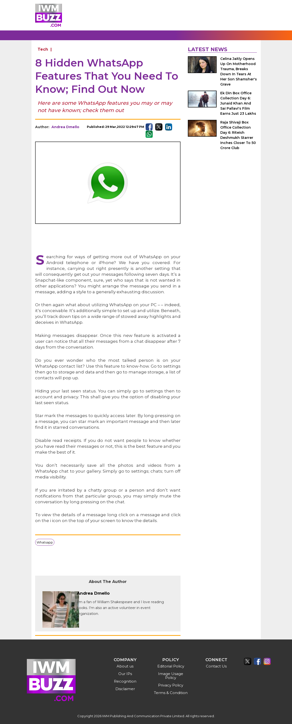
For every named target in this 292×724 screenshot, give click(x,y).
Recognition (125, 681)
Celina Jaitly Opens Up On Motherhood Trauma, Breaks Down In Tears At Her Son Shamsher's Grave (238, 71)
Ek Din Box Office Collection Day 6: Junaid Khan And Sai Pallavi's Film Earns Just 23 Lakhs (238, 103)
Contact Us (216, 666)
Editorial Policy (170, 666)
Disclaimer (125, 688)
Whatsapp (45, 542)
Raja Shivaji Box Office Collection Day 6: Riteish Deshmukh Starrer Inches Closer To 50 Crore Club (238, 135)
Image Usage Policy (170, 675)
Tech (43, 49)
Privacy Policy (170, 685)
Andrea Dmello (65, 127)
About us (125, 666)
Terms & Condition (171, 692)
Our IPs (125, 673)
